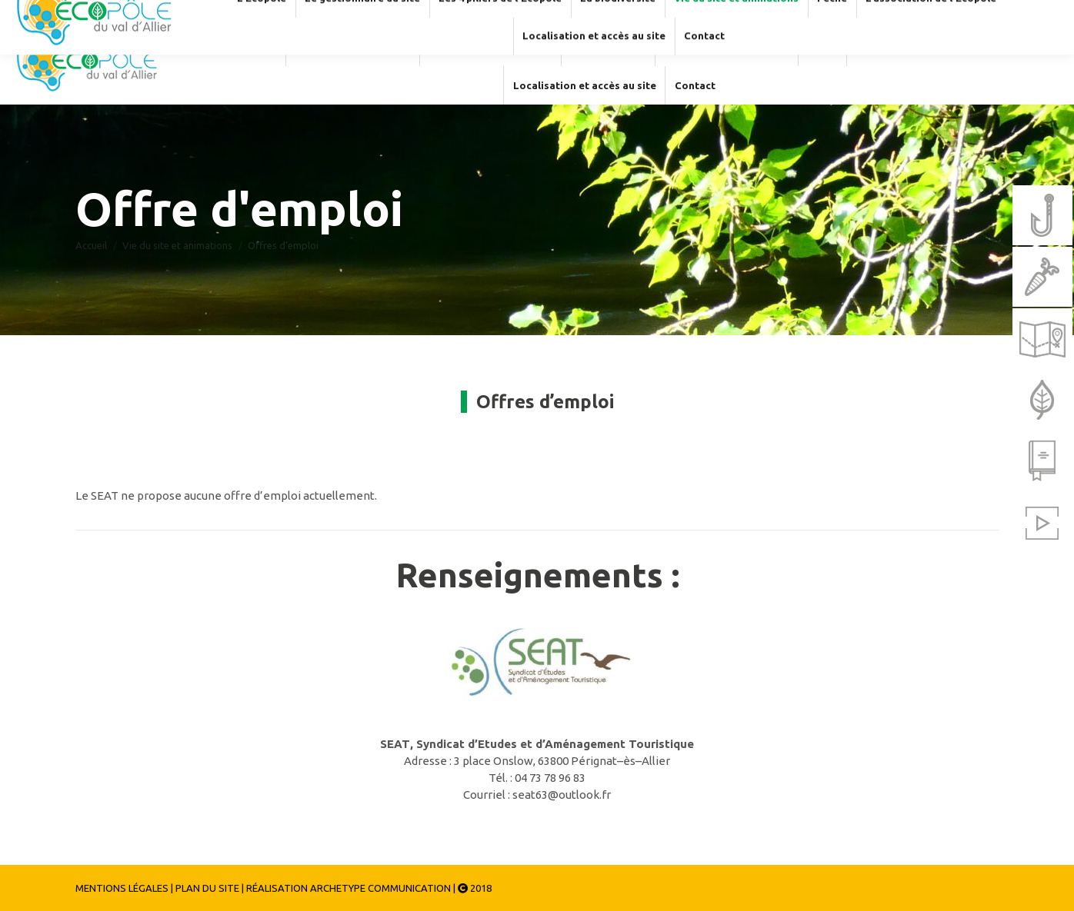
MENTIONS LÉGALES (121, 888)
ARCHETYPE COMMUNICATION (380, 888)
